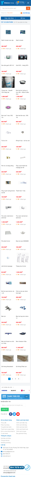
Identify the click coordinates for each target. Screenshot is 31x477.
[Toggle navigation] (28, 3)
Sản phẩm (10, 12)
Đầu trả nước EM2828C (22, 241)
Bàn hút (3, 316)
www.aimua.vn (7, 456)
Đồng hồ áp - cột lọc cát (23, 140)
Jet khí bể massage (6, 266)
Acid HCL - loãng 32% (22, 65)
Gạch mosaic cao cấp (7, 40)
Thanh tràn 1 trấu (20, 191)
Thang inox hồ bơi (21, 266)
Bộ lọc (23, 18)
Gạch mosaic (19, 40)
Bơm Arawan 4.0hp (21, 341)
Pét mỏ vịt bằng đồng (7, 165)
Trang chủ (3, 12)
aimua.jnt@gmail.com (8, 451)
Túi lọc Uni (4, 140)
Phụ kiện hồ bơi (5, 241)
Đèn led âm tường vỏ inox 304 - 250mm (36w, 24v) (22, 92)
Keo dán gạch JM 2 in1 (7, 65)
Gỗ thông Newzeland (7, 366)
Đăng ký (4, 409)
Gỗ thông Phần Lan (21, 366)
